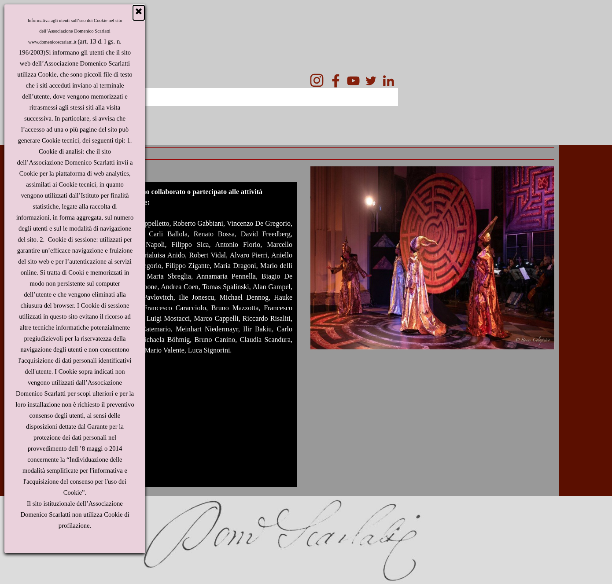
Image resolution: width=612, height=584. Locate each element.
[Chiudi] (138, 13)
